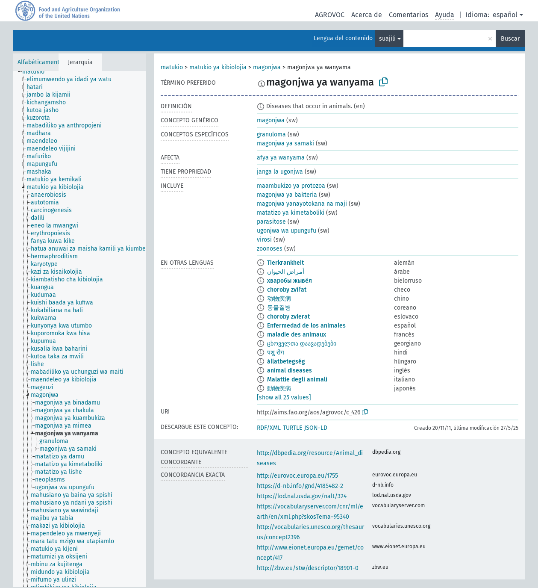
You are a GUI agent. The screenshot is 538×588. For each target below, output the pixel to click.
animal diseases (289, 370)
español (505, 15)
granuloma (271, 134)
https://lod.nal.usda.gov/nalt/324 (302, 496)
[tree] (79, 329)
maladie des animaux (296, 334)
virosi (264, 239)
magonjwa (267, 67)
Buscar (510, 38)
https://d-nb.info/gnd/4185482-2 (300, 486)
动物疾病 (279, 298)
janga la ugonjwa (280, 171)
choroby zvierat (288, 316)
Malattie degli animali (297, 379)
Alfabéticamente (40, 62)
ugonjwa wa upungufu (286, 230)
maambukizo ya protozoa (291, 185)
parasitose (271, 221)
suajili (387, 38)
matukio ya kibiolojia (218, 67)
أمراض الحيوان (285, 271)
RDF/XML (269, 427)
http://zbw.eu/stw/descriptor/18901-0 (308, 568)
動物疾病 (279, 388)
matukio (172, 67)
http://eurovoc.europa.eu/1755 (297, 475)
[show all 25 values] (284, 397)
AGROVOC (329, 15)
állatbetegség (286, 361)
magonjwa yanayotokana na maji (302, 203)
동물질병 (279, 307)
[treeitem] (37, 72)
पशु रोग (275, 352)
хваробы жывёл (289, 280)
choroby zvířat (286, 289)
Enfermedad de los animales (306, 325)
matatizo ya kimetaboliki (290, 212)
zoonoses (269, 248)
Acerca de (366, 15)
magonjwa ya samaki (285, 143)
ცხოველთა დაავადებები (301, 343)
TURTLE (292, 427)
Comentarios (408, 15)
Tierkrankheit (285, 262)
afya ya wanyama (281, 157)
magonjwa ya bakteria (287, 194)
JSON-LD (315, 427)
